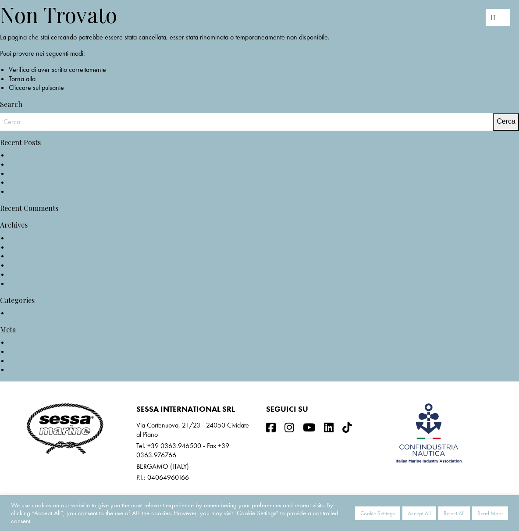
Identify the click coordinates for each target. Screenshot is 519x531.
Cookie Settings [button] (377, 513)
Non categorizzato (34, 312)
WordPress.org (29, 369)
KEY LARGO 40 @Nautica (45, 173)
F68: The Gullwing (34, 191)
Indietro (76, 87)
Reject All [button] (454, 513)
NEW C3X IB (27, 155)
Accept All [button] (419, 513)
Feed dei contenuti (33, 351)
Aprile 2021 (25, 255)
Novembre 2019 (31, 283)
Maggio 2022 (28, 237)
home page (52, 78)
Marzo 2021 (26, 265)
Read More (490, 513)
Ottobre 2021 (27, 247)
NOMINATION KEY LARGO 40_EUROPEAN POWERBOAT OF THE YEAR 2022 (121, 164)
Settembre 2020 (31, 274)
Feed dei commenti (34, 360)
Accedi (18, 342)
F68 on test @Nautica (38, 182)
